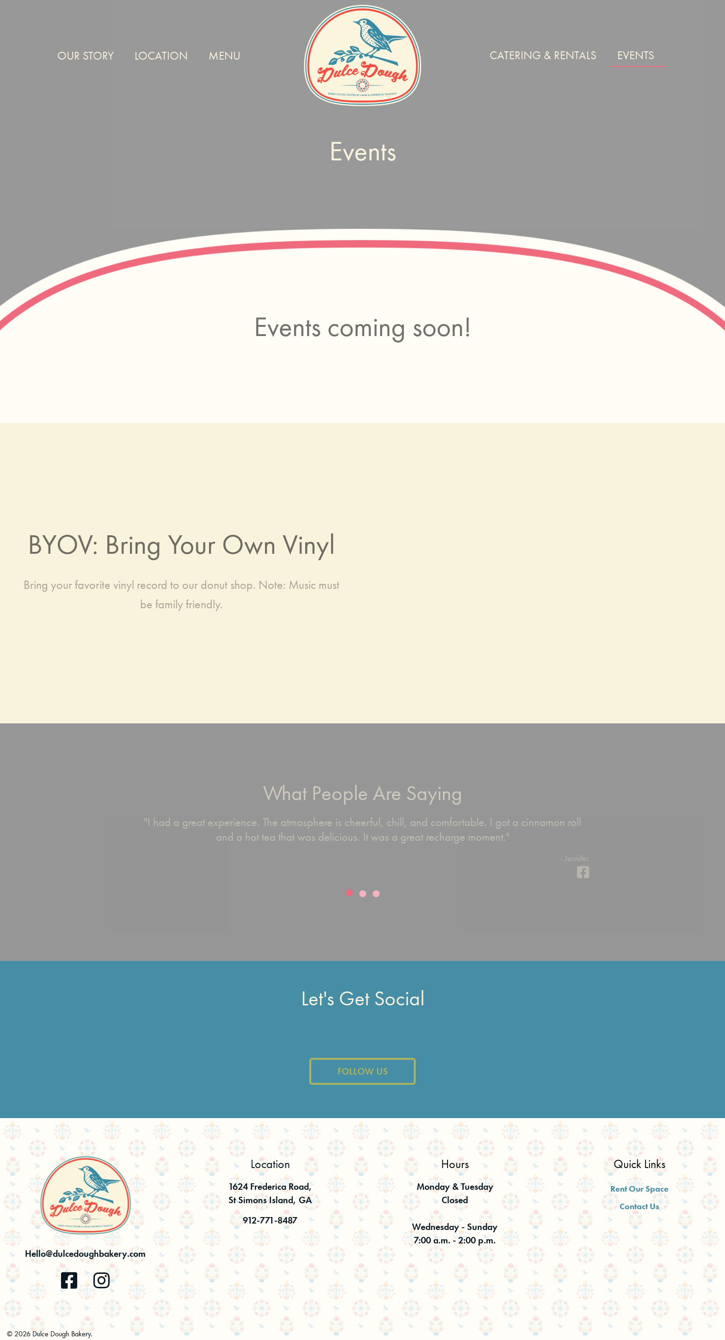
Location (161, 55)
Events (635, 55)
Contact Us (639, 1206)
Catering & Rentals (543, 55)
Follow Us (363, 1077)
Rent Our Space (639, 1188)
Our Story (85, 55)
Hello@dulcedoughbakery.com (85, 1254)
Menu (224, 55)
